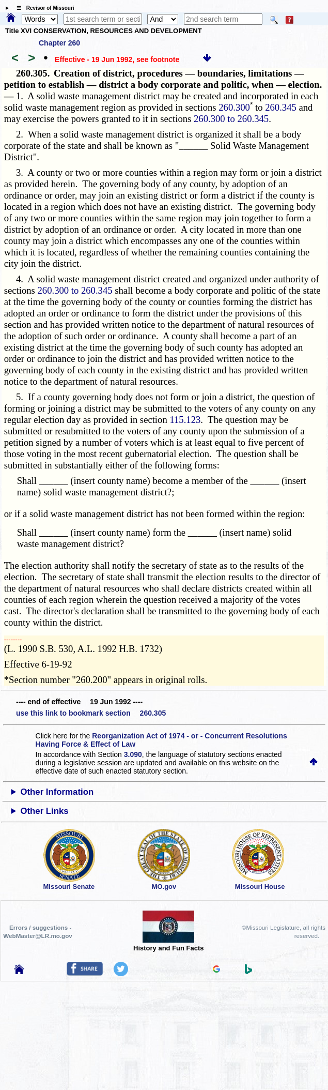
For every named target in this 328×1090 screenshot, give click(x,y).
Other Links (44, 811)
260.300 (234, 107)
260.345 (280, 107)
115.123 (184, 419)
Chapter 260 (59, 43)
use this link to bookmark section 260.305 (91, 713)
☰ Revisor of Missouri (42, 8)
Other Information (56, 792)
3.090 (133, 754)
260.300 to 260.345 (231, 118)
